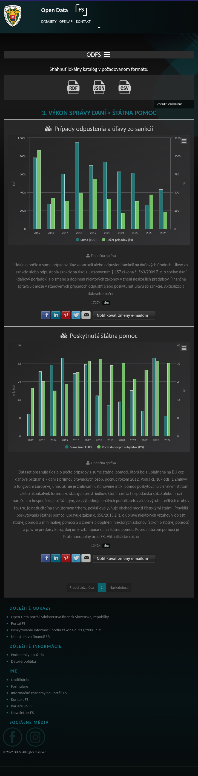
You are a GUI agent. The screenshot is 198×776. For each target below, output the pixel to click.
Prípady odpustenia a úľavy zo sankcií (103, 129)
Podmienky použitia (27, 654)
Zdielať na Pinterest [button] (66, 315)
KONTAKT (83, 21)
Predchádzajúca (82, 587)
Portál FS (18, 623)
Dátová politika (23, 661)
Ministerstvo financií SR (30, 636)
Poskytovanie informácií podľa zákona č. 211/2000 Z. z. (56, 629)
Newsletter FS (22, 712)
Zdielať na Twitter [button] (76, 315)
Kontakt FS (19, 699)
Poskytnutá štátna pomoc (103, 336)
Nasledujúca (119, 587)
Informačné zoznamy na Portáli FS (39, 692)
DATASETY (49, 21)
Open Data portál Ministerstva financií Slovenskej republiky (60, 616)
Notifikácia (20, 679)
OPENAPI (66, 21)
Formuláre (19, 686)
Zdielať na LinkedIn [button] (56, 315)
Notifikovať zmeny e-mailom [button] (122, 315)
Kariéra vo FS (21, 706)
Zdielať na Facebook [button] (45, 315)
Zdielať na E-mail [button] (86, 315)
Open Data (54, 10)
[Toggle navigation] (106, 54)
